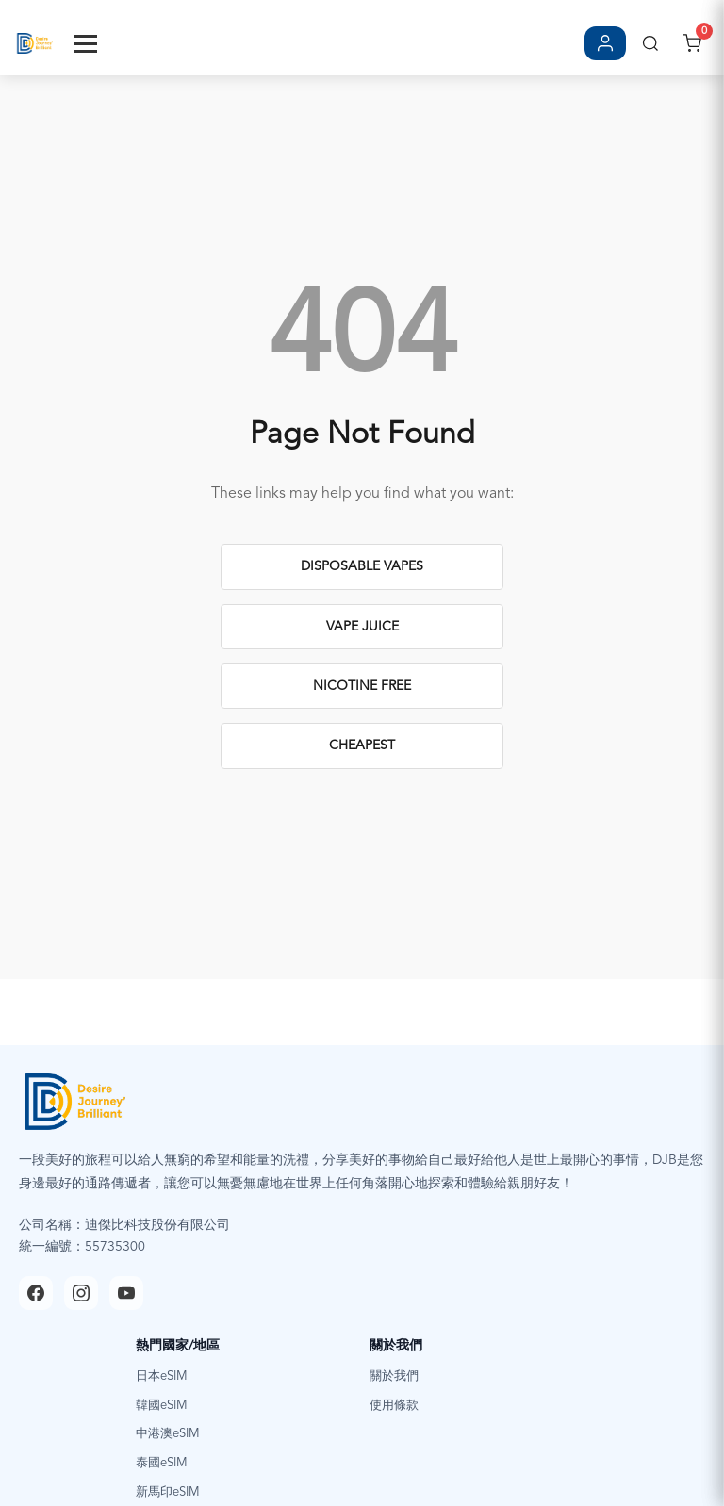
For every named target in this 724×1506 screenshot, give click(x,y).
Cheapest (362, 745)
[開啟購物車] (692, 43)
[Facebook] (36, 1293)
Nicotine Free (362, 686)
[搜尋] (650, 43)
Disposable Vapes (362, 566)
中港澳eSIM (168, 1434)
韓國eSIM (162, 1406)
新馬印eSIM (168, 1492)
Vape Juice (362, 626)
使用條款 (394, 1406)
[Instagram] (81, 1293)
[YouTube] (126, 1293)
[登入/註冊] (605, 43)
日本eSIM (162, 1376)
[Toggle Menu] (85, 43)
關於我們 (394, 1376)
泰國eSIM (162, 1463)
